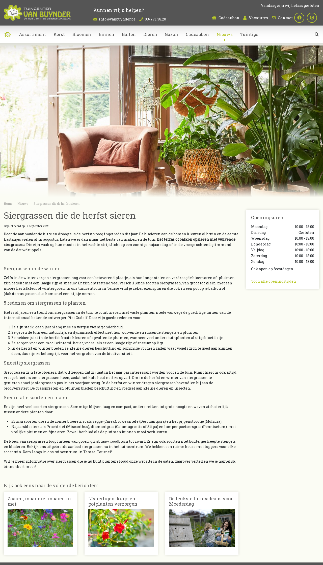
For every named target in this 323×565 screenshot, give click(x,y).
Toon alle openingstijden (273, 281)
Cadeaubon (229, 17)
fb (302, 18)
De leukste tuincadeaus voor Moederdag (201, 501)
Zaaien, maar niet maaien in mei (39, 501)
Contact (285, 17)
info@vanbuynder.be (117, 19)
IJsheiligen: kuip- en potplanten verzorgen (113, 501)
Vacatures (258, 17)
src (316, 36)
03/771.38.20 (155, 19)
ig (314, 18)
